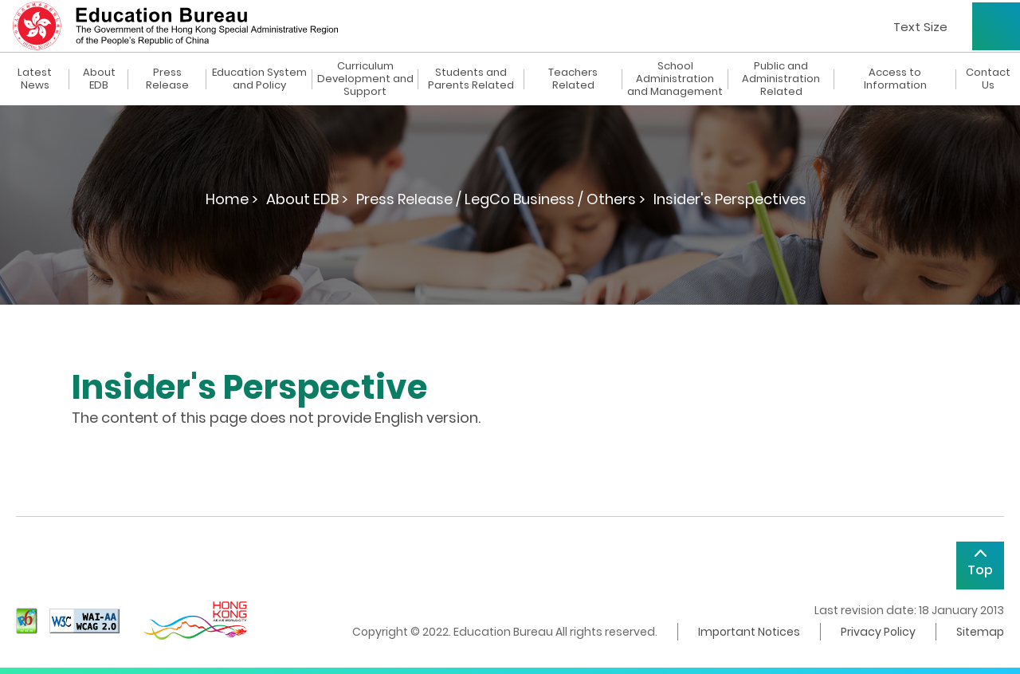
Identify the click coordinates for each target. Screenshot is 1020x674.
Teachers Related (573, 79)
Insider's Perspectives (729, 199)
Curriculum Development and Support (365, 79)
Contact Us (988, 79)
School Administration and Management (675, 79)
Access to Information (895, 79)
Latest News (35, 79)
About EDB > (307, 199)
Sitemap (980, 632)
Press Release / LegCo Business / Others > (500, 199)
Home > (232, 199)
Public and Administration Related (781, 79)
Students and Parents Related (471, 79)
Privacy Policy (878, 632)
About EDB (99, 79)
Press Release (167, 79)
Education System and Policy (259, 79)
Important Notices (749, 632)
